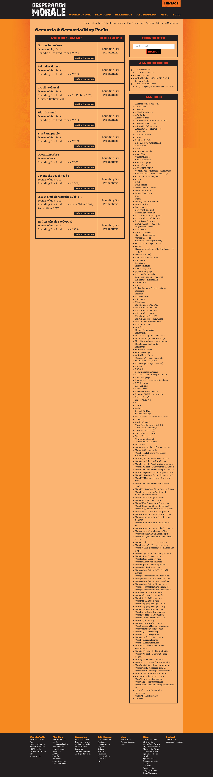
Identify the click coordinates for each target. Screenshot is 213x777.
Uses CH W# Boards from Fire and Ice (152, 503)
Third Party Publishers (145, 84)
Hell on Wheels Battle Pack (55, 221)
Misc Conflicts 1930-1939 (146, 308)
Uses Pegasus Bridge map (146, 632)
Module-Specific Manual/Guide (149, 319)
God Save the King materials (148, 243)
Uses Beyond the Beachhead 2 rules (151, 461)
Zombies (139, 698)
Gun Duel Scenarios (82, 751)
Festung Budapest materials (147, 224)
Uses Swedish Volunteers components (152, 665)
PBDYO (138, 366)
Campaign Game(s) (143, 151)
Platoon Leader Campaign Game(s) (151, 375)
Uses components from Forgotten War (153, 514)
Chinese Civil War (143, 160)
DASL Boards (141, 185)
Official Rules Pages (144, 355)
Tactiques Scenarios (82, 744)
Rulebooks (102, 742)
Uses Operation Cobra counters (149, 623)
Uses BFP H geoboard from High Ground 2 (154, 470)
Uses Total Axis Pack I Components (151, 673)
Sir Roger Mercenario (83, 754)
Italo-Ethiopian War (144, 268)
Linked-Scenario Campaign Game (150, 288)
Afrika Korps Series (144, 112)
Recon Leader (141, 389)
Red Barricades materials (146, 391)
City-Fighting (141, 165)
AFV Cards (140, 115)
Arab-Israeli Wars (143, 135)
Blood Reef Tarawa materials (148, 143)
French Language (143, 232)
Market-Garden (142, 296)
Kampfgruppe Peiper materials (149, 277)
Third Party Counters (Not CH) (149, 425)
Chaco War (140, 154)
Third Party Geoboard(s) (146, 428)
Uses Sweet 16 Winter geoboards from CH (154, 671)
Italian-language (142, 266)
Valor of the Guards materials (148, 690)
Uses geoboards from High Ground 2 (152, 584)
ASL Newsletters (143, 70)
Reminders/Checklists (60, 744)
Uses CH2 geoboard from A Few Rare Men (154, 509)
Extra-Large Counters (145, 221)
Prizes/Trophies (104, 756)
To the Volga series (144, 436)
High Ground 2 (47, 112)
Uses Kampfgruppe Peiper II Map (150, 606)
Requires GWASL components (149, 394)
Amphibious (140, 132)
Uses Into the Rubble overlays (148, 598)
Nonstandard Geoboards (146, 344)
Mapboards (102, 751)
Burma (138, 149)
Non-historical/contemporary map (151, 341)
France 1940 (140, 229)
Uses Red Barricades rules (147, 643)
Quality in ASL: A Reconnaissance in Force (150, 761)
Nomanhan (140, 333)
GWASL (138, 246)
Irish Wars (140, 263)
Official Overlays (142, 352)
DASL (137, 182)
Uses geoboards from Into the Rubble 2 (153, 590)
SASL (137, 403)
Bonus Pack (140, 146)
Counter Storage (104, 744)
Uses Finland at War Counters (148, 562)
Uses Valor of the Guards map (148, 679)
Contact (171, 4)
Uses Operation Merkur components (152, 626)
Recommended (35, 756)
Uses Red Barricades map (146, 640)
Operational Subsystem (146, 361)
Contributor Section (59, 763)
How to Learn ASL (150, 739)
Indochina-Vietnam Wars (146, 257)
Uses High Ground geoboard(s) (149, 595)
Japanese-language (143, 271)
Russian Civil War (143, 397)
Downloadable (141, 204)
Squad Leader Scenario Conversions (151, 417)
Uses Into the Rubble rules (147, 601)
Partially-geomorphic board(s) (149, 363)
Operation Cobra (48, 154)
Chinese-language (143, 162)
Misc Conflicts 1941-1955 (146, 310)
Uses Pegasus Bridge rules (147, 634)
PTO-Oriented (141, 383)
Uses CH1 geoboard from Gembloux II (152, 506)
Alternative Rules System (146, 126)
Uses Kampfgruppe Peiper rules (149, 609)
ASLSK (138, 137)
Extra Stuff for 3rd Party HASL (149, 215)
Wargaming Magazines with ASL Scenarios (154, 86)
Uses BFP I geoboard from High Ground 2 (154, 472)
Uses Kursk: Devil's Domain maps (150, 612)
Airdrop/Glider (142, 118)
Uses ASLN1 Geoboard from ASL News (152, 447)
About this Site (126, 739)
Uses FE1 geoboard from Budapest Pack (153, 553)
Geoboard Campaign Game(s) (148, 241)
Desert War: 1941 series (145, 188)
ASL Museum (146, 14)
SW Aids (55, 756)
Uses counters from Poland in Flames (152, 531)
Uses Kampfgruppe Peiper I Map (150, 604)
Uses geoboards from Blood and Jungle (152, 576)
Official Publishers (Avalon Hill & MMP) (152, 78)
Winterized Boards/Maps (146, 696)
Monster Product (143, 324)
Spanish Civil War (143, 411)
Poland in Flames (49, 66)
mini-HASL (140, 299)
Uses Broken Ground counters (149, 500)
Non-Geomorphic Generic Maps (150, 338)
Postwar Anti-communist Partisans (151, 380)
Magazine (139, 291)
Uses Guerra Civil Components (149, 592)
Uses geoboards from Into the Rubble (152, 587)
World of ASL (80, 14)
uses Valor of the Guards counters (150, 676)
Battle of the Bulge (143, 140)
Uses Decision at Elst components (151, 542)
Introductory (141, 260)
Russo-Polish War (143, 400)
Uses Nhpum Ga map (144, 620)
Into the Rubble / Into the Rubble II (60, 196)
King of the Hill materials (146, 280)
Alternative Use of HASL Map (148, 129)
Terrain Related (58, 747)
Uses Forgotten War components (150, 565)
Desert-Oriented (143, 190)
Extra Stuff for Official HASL (148, 218)
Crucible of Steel (48, 87)
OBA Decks (56, 759)
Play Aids (103, 14)
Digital (138, 199)
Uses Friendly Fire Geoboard (148, 567)
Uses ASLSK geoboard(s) (146, 450)
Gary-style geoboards (145, 235)
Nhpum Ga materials (144, 330)
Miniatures (140, 302)
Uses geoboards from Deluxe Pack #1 (152, 581)
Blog (177, 14)
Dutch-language (142, 207)
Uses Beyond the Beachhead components (154, 464)
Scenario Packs (142, 81)
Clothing (101, 749)
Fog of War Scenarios (144, 227)
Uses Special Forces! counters (149, 659)
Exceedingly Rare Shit (145, 213)
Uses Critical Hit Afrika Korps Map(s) (152, 534)
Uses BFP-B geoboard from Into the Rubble (154, 489)
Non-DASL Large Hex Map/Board (150, 335)
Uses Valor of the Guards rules (149, 682)
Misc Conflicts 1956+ (144, 313)
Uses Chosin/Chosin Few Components (152, 511)
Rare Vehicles (141, 386)
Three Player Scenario (145, 433)
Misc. (100, 761)
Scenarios (123, 14)
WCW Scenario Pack (83, 739)
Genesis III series (143, 238)
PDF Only (139, 369)
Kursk (138, 285)
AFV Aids (55, 754)
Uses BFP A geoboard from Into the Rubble (154, 467)
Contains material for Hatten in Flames (153, 171)
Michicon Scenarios (82, 742)
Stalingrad (140, 419)
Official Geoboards (143, 349)
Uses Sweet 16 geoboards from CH (150, 668)
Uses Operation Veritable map (149, 629)
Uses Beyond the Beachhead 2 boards (152, 458)
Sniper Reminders (59, 761)
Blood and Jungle (49, 133)
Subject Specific (58, 749)
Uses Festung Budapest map (148, 556)
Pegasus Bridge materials (146, 372)
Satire (138, 405)
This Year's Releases (37, 744)
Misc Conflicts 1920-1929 (146, 305)
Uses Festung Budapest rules (148, 559)
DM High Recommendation (147, 201)
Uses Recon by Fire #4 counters (149, 637)
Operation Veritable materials (149, 358)
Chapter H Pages (142, 157)
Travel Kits (102, 759)
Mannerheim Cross (50, 45)
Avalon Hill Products (144, 73)
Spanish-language (143, 414)
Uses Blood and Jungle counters (149, 498)
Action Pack (140, 107)
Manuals (139, 294)
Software (139, 408)
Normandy (140, 347)
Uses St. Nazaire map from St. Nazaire (152, 662)
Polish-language (142, 377)
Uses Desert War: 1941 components (151, 545)
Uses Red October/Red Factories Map (152, 651)
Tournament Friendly (145, 439)
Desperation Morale (48, 9)
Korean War (140, 282)
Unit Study (140, 444)
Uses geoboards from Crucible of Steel (152, 579)
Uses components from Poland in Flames (154, 528)
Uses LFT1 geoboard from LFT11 (149, 615)
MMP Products (142, 75)
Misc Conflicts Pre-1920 (146, 316)
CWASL (138, 179)
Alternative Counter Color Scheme (151, 121)
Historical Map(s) (143, 254)
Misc (164, 14)
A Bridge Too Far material (147, 104)
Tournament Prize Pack (146, 442)
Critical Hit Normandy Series (148, 176)
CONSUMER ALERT (144, 168)
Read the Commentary (84, 58)
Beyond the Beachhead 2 (53, 175)
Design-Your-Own (143, 193)
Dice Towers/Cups (104, 739)
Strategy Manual (142, 422)
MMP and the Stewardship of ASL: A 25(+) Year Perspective (151, 744)
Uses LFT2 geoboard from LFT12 (150, 618)
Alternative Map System (146, 123)
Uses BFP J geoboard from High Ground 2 (154, 475)
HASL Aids (56, 751)
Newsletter (140, 327)
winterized (140, 693)
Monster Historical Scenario (148, 322)
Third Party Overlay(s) (145, 430)
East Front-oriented (144, 210)
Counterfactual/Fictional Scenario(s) (151, 174)
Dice (137, 196)
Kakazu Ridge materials (145, 274)
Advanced (139, 109)
